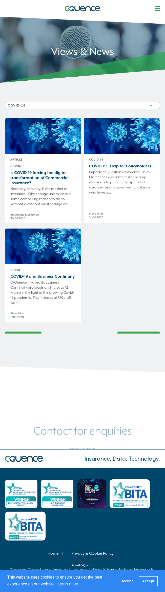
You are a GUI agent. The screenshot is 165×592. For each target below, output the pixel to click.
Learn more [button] (68, 584)
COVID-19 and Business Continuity (42, 276)
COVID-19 (17, 166)
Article (16, 159)
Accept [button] (148, 581)
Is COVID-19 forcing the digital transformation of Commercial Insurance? (39, 177)
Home (53, 553)
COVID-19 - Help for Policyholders (120, 166)
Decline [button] (126, 581)
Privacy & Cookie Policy (92, 553)
